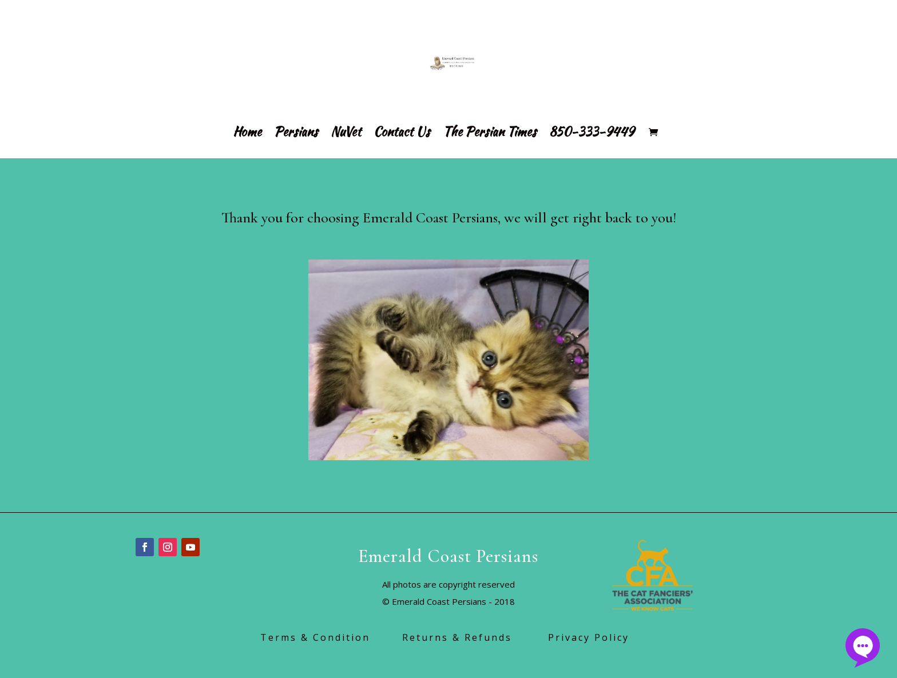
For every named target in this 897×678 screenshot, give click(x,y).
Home (247, 134)
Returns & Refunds (475, 637)
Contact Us (402, 134)
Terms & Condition (331, 637)
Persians (296, 134)
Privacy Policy (592, 637)
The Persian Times (490, 134)
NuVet (346, 134)
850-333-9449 (591, 134)
